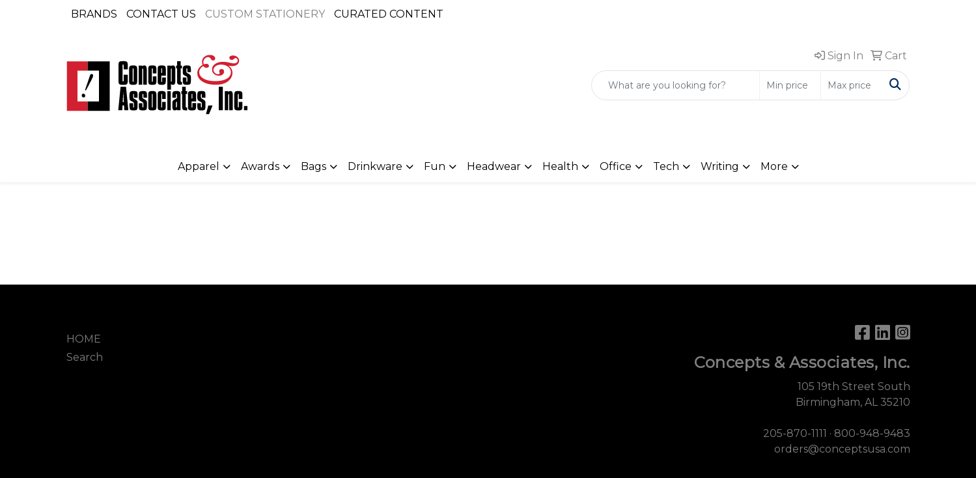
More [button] (774, 166)
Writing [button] (720, 166)
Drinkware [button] (375, 166)
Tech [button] (666, 166)
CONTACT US (161, 14)
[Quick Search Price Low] (790, 85)
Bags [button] (313, 166)
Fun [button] (434, 166)
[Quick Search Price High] (851, 85)
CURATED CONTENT (388, 14)
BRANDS (94, 14)
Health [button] (560, 166)
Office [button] (616, 166)
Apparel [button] (198, 166)
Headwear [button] (494, 166)
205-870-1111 (795, 433)
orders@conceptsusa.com (842, 449)
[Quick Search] (675, 85)
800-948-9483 (872, 433)
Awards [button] (260, 166)
